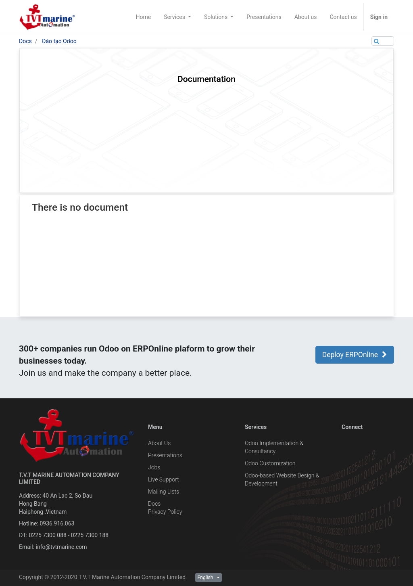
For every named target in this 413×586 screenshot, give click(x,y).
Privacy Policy (165, 512)
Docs (25, 41)
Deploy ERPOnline (354, 355)
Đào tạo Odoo (59, 41)
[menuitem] (143, 17)
